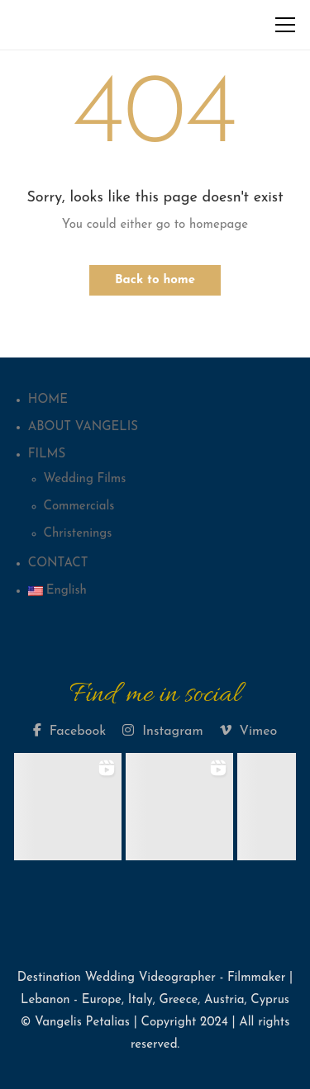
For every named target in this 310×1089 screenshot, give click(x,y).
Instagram (162, 730)
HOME (48, 400)
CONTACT (58, 563)
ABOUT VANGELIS (83, 427)
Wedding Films (85, 479)
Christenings (78, 534)
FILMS (46, 454)
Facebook (69, 730)
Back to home (155, 280)
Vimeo (249, 730)
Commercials (79, 506)
